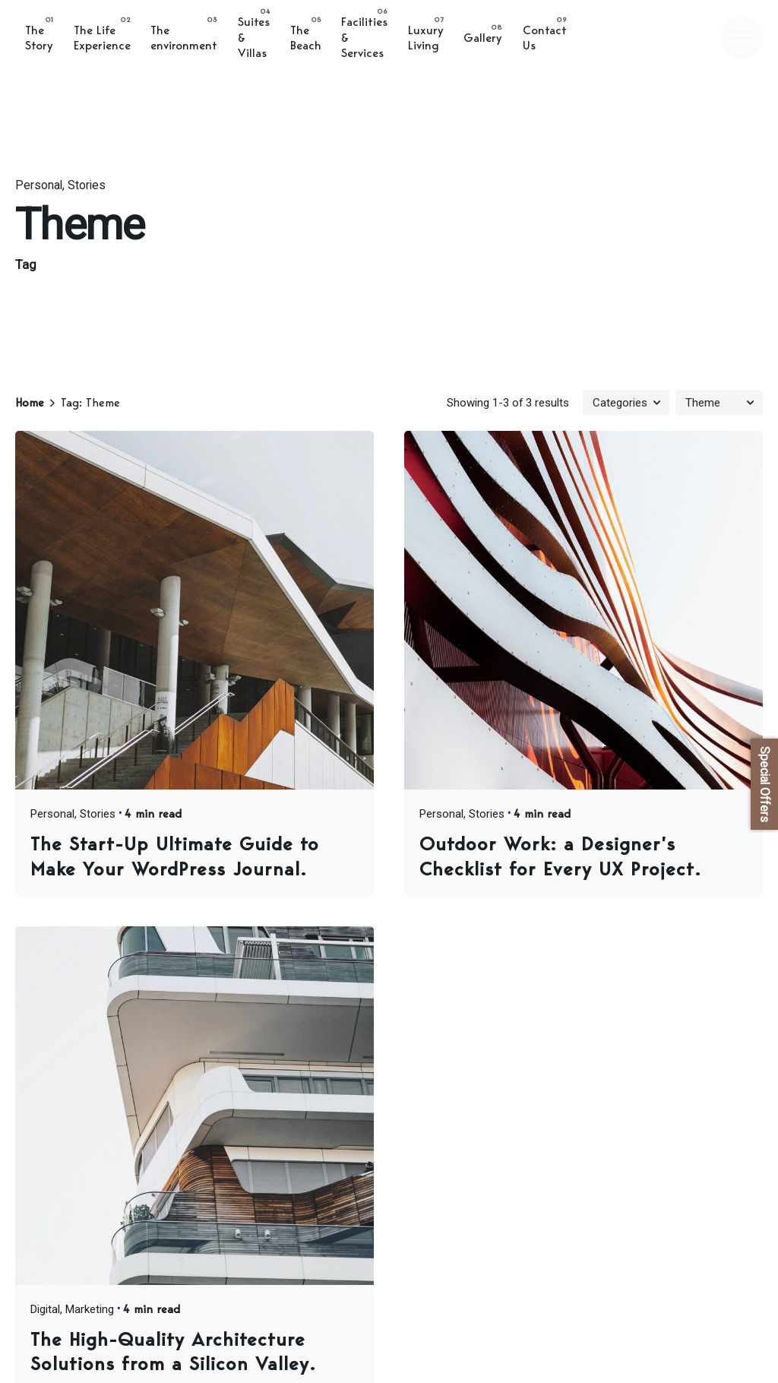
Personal (38, 185)
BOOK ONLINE (621, 38)
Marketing (89, 1309)
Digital (45, 1309)
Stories (87, 185)
